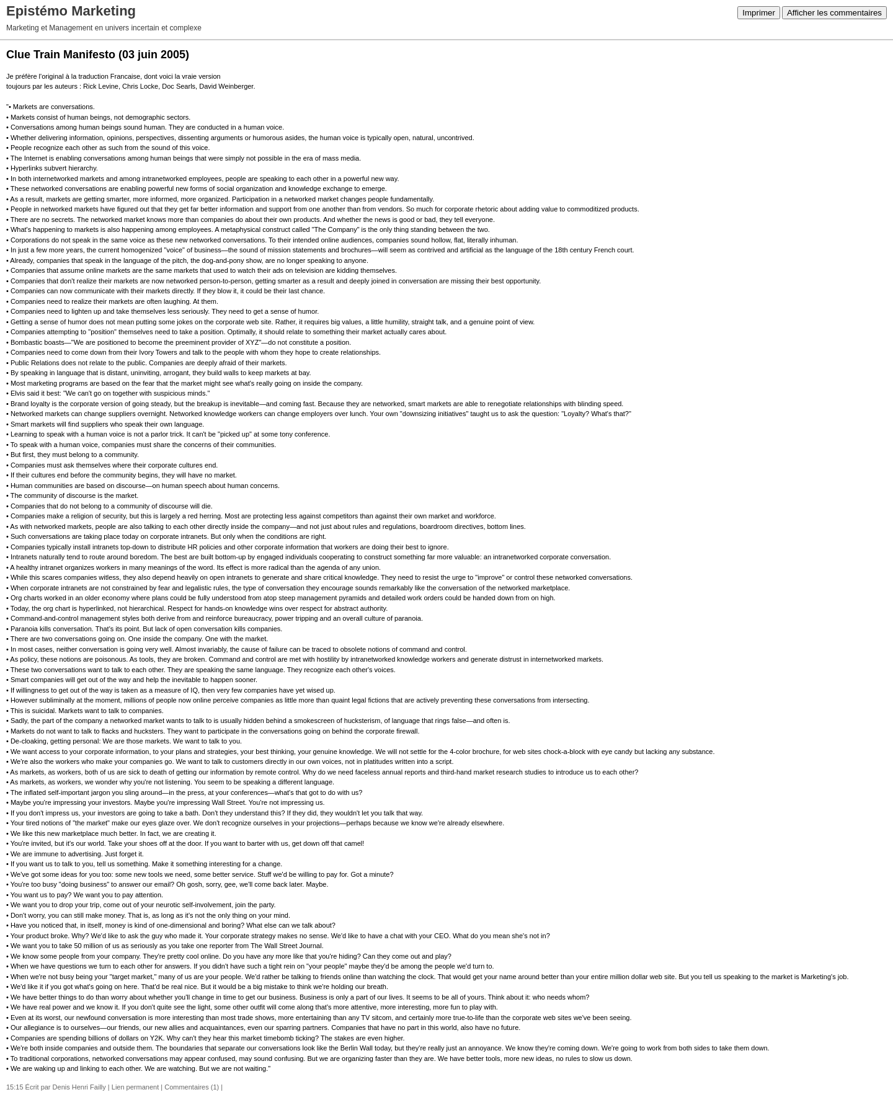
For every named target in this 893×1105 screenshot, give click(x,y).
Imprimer (758, 12)
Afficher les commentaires (834, 12)
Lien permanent (135, 1087)
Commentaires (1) (191, 1087)
